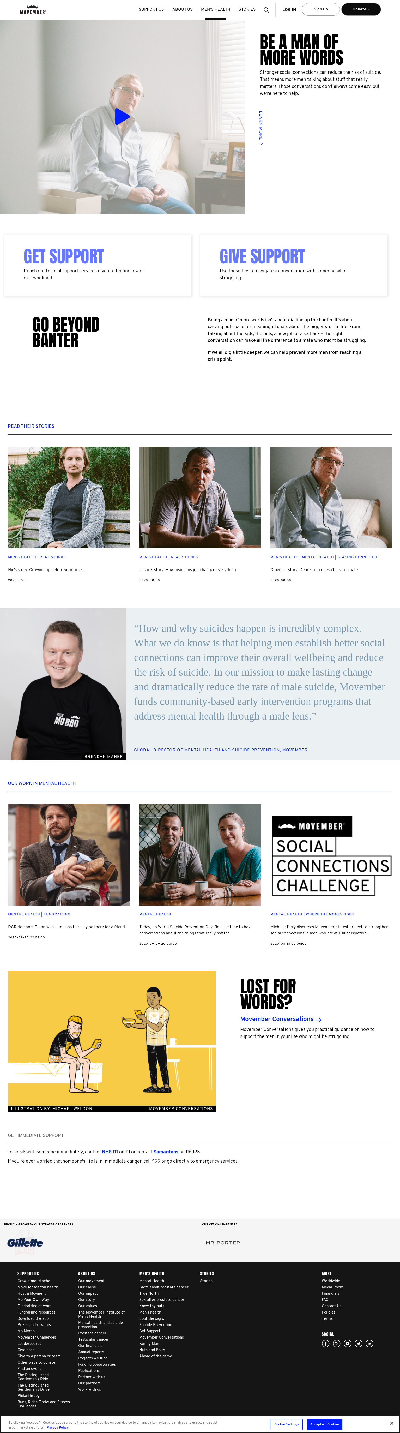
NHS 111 (110, 1152)
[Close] (391, 1423)
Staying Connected (358, 557)
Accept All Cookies (324, 1424)
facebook (326, 1343)
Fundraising (57, 914)
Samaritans (166, 1152)
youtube (347, 1343)
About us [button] (182, 10)
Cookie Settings (286, 1424)
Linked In (369, 1343)
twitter (358, 1343)
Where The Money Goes (330, 914)
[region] (200, 1424)
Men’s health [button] (215, 10)
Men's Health (22, 557)
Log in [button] (289, 10)
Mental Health (318, 557)
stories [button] (247, 10)
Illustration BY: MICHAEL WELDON (112, 1109)
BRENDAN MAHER (103, 757)
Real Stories (53, 557)
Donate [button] (361, 11)
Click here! (337, 1343)
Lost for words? (268, 994)
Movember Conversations (277, 1019)
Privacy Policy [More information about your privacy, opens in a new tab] (57, 1427)
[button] (268, 10)
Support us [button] (151, 10)
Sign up (321, 9)
